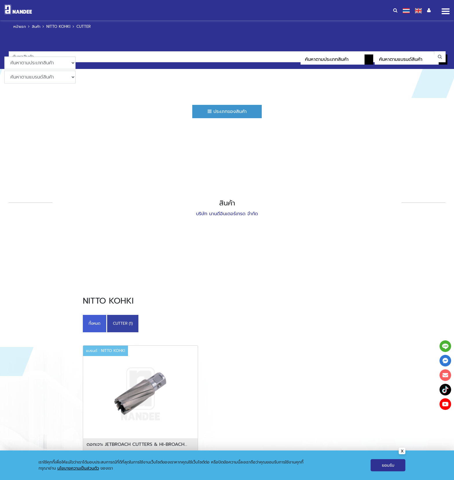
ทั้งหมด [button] (94, 323)
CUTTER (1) (123, 323)
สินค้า (36, 26)
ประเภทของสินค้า (227, 111)
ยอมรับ (388, 465)
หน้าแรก (19, 26)
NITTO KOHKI (58, 26)
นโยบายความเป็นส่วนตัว (78, 468)
